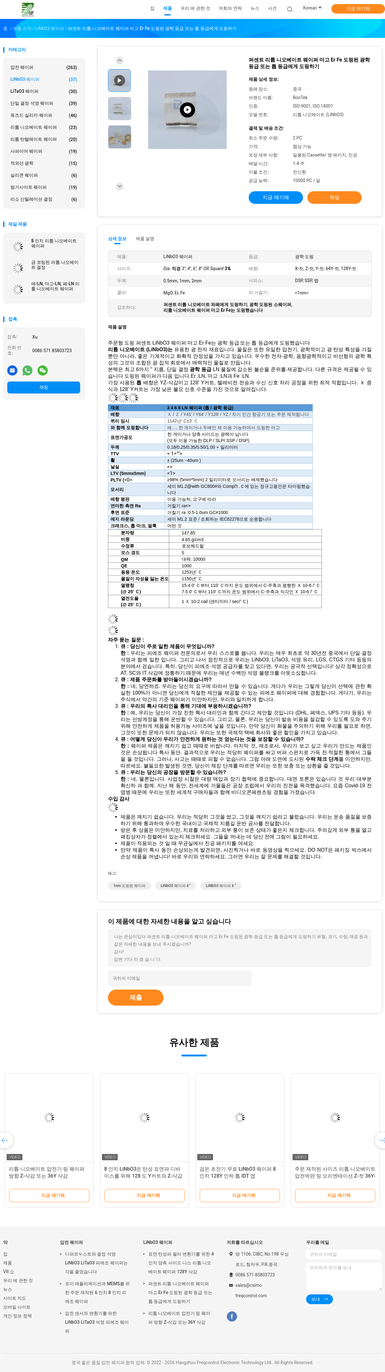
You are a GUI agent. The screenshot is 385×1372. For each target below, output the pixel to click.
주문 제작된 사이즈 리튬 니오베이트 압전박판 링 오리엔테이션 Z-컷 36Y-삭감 (335, 1176)
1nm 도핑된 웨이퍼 (129, 886)
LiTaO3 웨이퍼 (43, 91)
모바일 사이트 (17, 1307)
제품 (7, 1262)
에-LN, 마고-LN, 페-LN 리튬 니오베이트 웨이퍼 (55, 286)
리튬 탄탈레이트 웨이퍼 (43, 139)
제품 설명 (145, 238)
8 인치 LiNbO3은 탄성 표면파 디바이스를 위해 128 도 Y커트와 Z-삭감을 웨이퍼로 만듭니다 (143, 1176)
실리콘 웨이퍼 (43, 175)
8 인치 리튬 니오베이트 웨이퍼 (54, 243)
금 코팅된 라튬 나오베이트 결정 (55, 265)
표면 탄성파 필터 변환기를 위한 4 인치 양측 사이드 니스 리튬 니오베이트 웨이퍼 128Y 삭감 (181, 1262)
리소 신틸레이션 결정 (43, 199)
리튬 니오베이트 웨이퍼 (43, 127)
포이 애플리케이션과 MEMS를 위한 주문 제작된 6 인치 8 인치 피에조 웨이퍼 (97, 1292)
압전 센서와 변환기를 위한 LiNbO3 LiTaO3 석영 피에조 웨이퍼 (97, 1322)
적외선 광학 (43, 163)
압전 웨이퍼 (43, 67)
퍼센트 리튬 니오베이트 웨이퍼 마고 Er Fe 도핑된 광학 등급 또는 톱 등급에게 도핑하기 (180, 1292)
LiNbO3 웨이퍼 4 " (176, 886)
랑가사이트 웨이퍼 (43, 187)
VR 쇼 (8, 1271)
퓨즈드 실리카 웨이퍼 (43, 115)
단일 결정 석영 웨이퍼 (43, 103)
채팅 (43, 387)
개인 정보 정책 (17, 1315)
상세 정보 (117, 238)
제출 (135, 997)
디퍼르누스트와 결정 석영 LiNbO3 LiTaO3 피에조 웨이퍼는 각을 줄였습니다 (96, 1262)
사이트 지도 (14, 1298)
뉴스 (7, 1289)
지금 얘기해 (358, 8)
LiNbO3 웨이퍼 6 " (221, 886)
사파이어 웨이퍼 (43, 151)
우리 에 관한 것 (18, 1280)
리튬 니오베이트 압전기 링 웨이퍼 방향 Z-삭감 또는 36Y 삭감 (179, 1318)
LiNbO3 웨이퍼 (43, 79)
